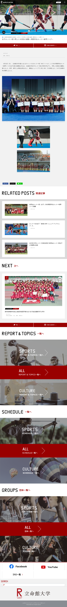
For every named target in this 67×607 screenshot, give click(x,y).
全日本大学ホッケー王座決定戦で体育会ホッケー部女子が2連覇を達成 (45, 244)
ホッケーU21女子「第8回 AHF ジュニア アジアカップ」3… (44, 224)
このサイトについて (27, 603)
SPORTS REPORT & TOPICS (10, 37)
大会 (14, 315)
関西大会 (8, 55)
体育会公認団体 (9, 315)
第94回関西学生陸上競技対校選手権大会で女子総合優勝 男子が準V (25, 311)
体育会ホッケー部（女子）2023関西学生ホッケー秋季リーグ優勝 (45, 205)
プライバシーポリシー (39, 603)
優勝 (4, 55)
